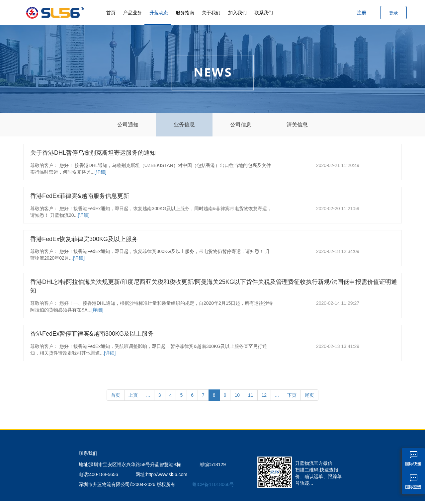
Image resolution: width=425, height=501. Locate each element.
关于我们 (211, 12)
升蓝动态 (158, 12)
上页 (133, 395)
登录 (393, 13)
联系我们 (263, 12)
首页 (111, 12)
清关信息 (297, 124)
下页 (292, 395)
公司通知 (127, 124)
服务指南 (185, 12)
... (148, 395)
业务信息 (184, 124)
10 (237, 395)
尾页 (309, 395)
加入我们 (237, 12)
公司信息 (240, 124)
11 (250, 395)
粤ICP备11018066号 (213, 484)
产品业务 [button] (132, 12)
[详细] (101, 172)
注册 (361, 12)
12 (264, 395)
